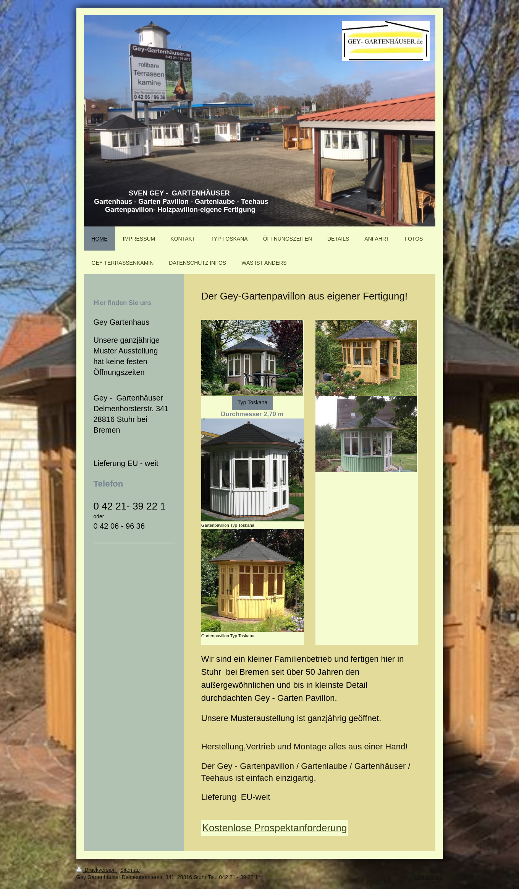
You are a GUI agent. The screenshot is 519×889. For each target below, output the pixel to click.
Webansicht (429, 877)
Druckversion (96, 870)
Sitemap (130, 870)
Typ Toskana (252, 402)
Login (436, 870)
